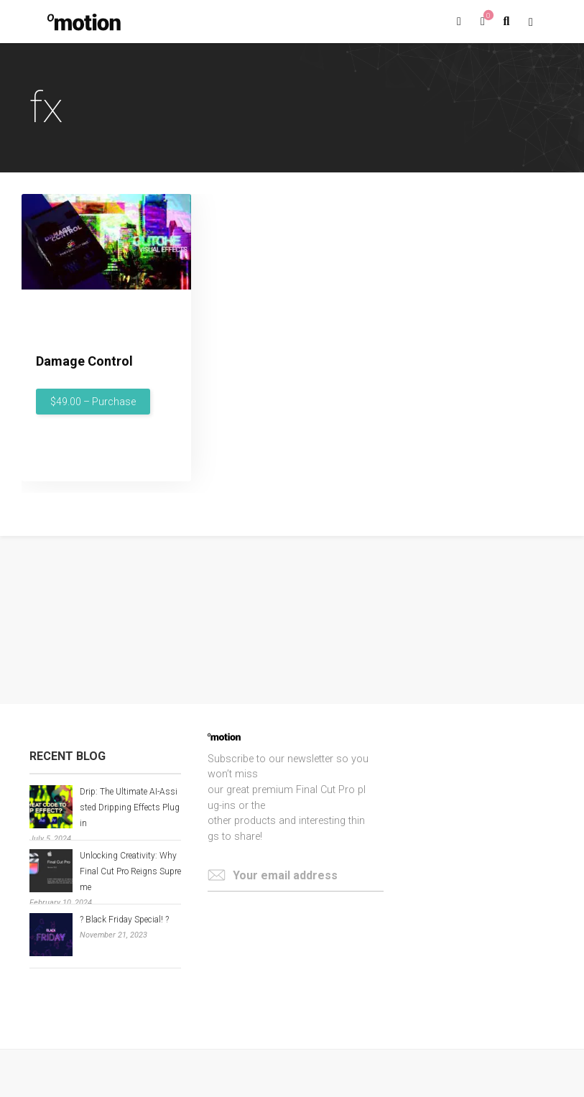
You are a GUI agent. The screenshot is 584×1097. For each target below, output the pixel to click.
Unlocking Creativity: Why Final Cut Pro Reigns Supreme (130, 871)
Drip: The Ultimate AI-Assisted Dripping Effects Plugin (130, 807)
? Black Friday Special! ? (124, 920)
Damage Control (84, 361)
